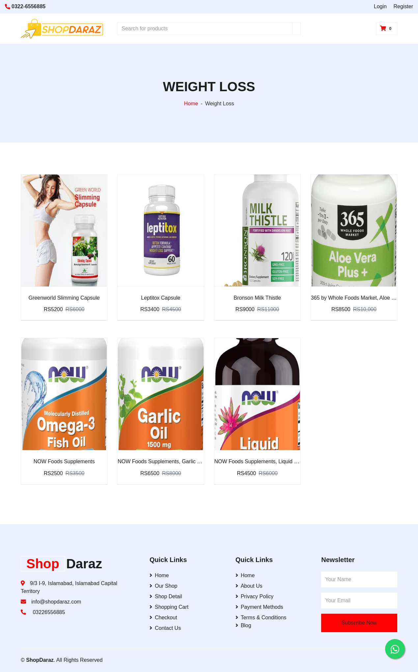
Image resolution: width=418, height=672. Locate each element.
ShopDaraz (40, 660)
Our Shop (163, 586)
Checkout (163, 617)
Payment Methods (259, 607)
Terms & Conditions (261, 617)
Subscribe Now (359, 623)
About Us (249, 586)
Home (191, 103)
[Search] (296, 28)
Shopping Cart (169, 607)
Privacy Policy (255, 596)
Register (403, 6)
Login (380, 6)
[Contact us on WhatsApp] (395, 649)
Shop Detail (166, 596)
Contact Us (165, 628)
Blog (243, 625)
